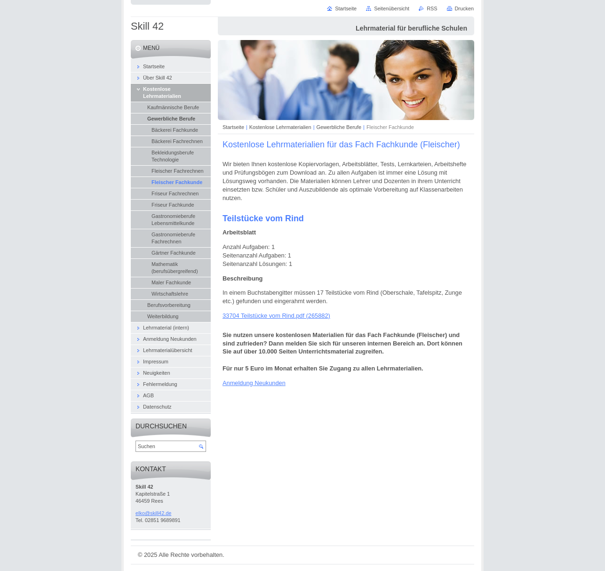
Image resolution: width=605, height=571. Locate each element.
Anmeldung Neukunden (254, 382)
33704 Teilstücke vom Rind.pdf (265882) (276, 315)
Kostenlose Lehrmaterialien (280, 127)
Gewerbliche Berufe (338, 127)
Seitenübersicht (391, 8)
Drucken (464, 8)
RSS (432, 8)
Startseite (233, 127)
